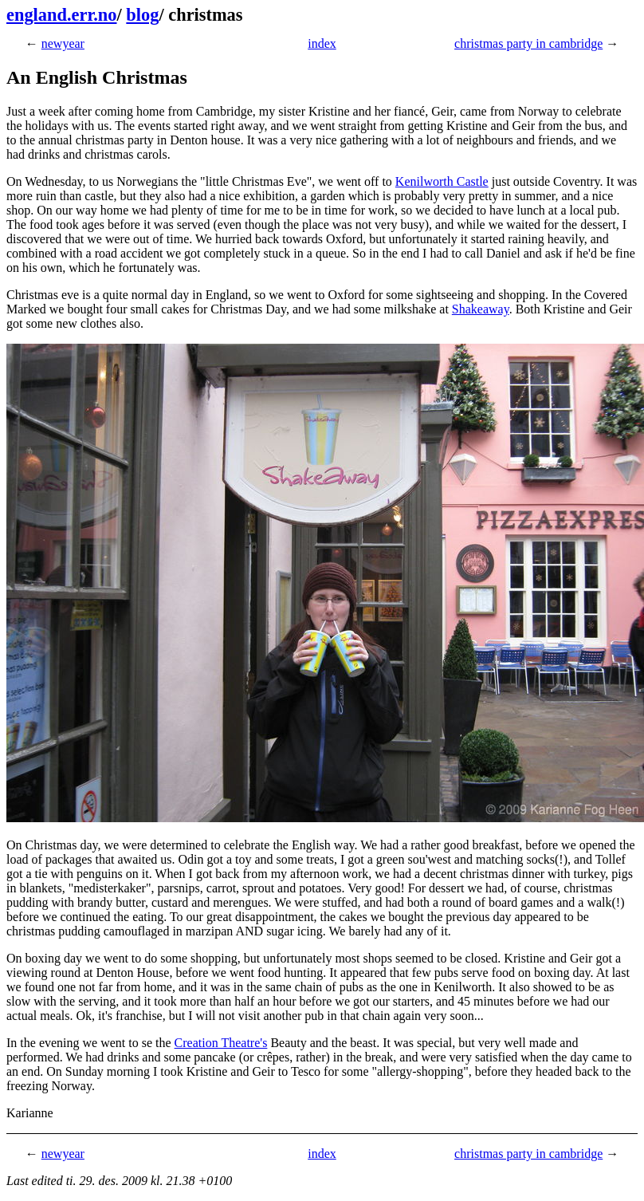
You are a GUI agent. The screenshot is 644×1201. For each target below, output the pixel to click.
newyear (62, 43)
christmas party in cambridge (528, 43)
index (322, 43)
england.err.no (61, 15)
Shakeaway (480, 309)
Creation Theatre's (221, 1042)
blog (142, 15)
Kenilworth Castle (442, 181)
